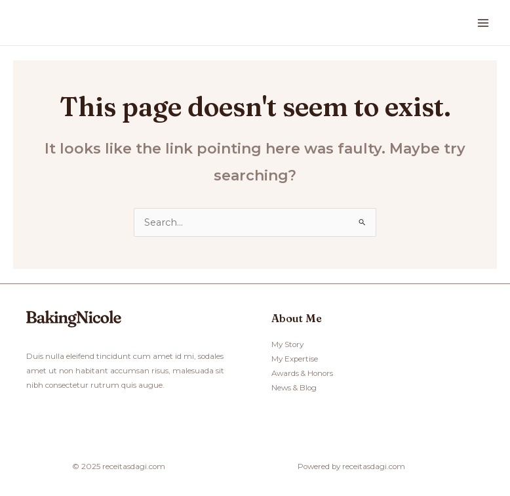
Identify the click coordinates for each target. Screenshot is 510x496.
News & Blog (294, 387)
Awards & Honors (302, 373)
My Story (287, 344)
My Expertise (294, 358)
